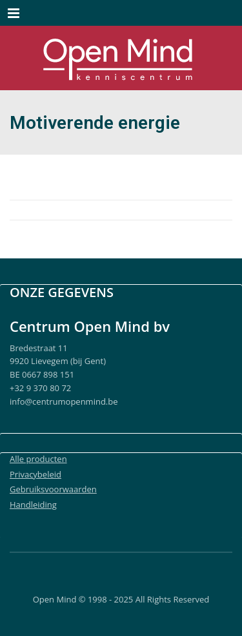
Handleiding (33, 504)
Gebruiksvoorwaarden (53, 489)
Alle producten (38, 459)
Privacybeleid (35, 474)
